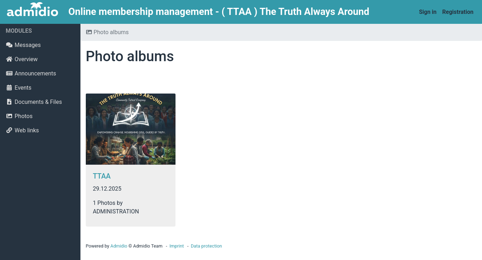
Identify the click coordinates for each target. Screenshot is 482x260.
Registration (457, 12)
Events (18, 87)
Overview (22, 59)
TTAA (102, 176)
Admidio (118, 246)
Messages (23, 45)
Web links (22, 130)
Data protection (206, 246)
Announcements (31, 73)
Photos (19, 116)
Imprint (176, 246)
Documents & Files (34, 102)
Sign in (427, 12)
